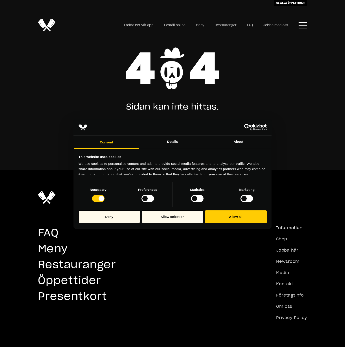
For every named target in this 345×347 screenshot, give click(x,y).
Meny (200, 25)
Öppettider (69, 280)
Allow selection (172, 217)
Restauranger (226, 25)
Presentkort (72, 296)
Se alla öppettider (290, 2)
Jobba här (287, 250)
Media (282, 272)
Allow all (235, 217)
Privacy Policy (291, 317)
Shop (281, 238)
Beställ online (174, 25)
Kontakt (284, 283)
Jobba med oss (275, 25)
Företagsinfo (290, 295)
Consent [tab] (106, 142)
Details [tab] (172, 141)
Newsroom (287, 261)
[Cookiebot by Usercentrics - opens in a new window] (247, 127)
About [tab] (238, 141)
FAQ (250, 25)
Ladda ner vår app (139, 25)
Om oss (284, 306)
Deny (109, 217)
